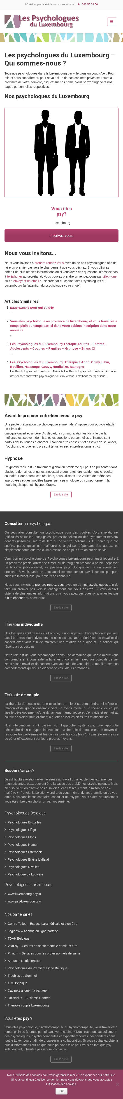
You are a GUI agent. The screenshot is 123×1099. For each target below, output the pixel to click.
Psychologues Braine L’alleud (28, 859)
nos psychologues (95, 584)
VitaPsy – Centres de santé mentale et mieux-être (42, 946)
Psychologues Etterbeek (25, 852)
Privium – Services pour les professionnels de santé (44, 953)
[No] (117, 1084)
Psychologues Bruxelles (24, 822)
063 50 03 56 (87, 4)
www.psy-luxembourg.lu (24, 901)
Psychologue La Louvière (25, 874)
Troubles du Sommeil (22, 975)
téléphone (110, 276)
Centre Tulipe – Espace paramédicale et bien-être (42, 923)
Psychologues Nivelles (23, 867)
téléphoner (14, 276)
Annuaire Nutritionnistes (24, 961)
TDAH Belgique (19, 938)
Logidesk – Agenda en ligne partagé (33, 931)
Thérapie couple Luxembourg (28, 1005)
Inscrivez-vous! (61, 235)
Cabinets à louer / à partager (28, 990)
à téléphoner (16, 598)
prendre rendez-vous (49, 263)
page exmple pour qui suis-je (32, 307)
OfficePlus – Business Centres (29, 998)
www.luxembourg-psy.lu (24, 894)
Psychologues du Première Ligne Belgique (37, 968)
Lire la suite (61, 494)
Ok (61, 1091)
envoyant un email (26, 281)
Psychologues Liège (22, 830)
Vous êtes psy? (61, 211)
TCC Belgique (17, 983)
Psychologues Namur (23, 844)
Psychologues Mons (22, 837)
